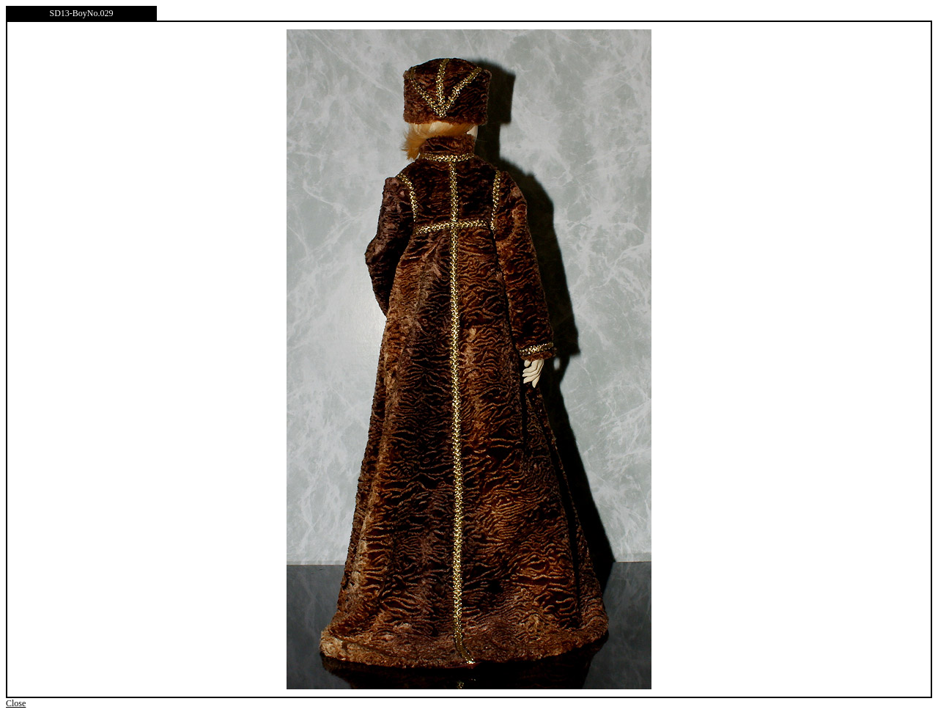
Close (16, 703)
